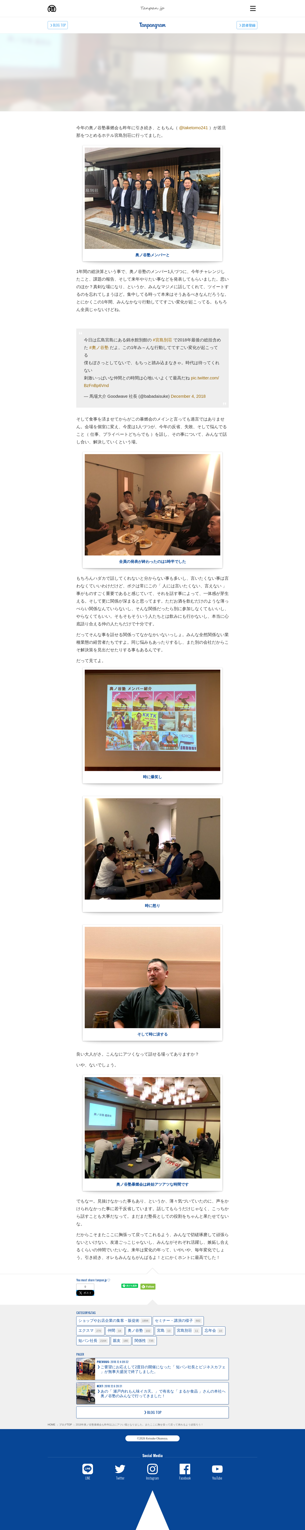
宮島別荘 (188, 1330)
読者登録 (248, 25)
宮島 (164, 1330)
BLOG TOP (59, 25)
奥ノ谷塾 (140, 1330)
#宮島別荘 (162, 340)
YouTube (217, 1478)
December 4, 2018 (188, 396)
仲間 (115, 1330)
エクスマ (90, 1330)
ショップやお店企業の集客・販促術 (114, 1320)
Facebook (185, 1478)
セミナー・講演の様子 (178, 1320)
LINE (87, 1478)
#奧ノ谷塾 (99, 347)
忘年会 (214, 1330)
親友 (121, 1341)
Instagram (152, 1478)
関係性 (144, 1341)
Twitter (120, 1478)
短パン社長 (93, 1341)
